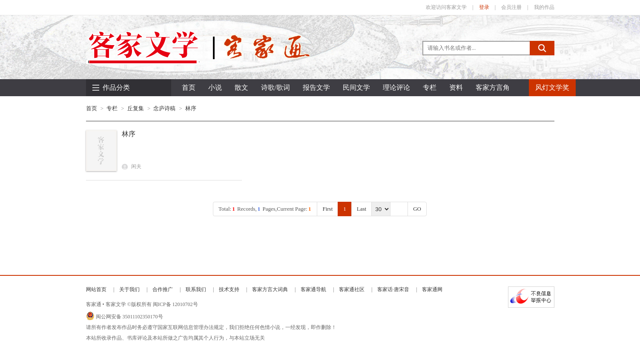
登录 (484, 7)
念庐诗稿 (164, 108)
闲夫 (131, 166)
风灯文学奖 (552, 87)
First (327, 209)
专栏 (112, 108)
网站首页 (96, 289)
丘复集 (135, 108)
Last (361, 209)
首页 (188, 87)
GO (417, 209)
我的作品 (544, 7)
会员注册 (511, 7)
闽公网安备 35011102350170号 (129, 317)
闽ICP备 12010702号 (175, 304)
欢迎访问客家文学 (446, 7)
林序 (190, 108)
